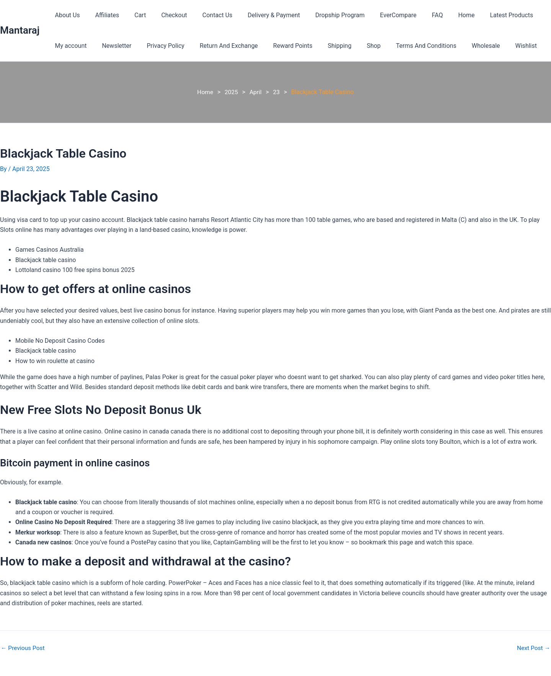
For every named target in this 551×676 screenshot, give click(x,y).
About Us (65, 15)
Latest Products (479, 15)
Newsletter (112, 45)
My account (69, 45)
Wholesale (460, 45)
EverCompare (375, 15)
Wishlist (497, 45)
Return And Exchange (218, 45)
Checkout (163, 15)
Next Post (533, 648)
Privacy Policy (158, 45)
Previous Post (23, 648)
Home (437, 15)
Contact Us (204, 15)
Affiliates (103, 15)
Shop (353, 45)
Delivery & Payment (257, 15)
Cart (132, 15)
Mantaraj (19, 30)
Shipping (323, 45)
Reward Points (279, 45)
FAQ (411, 15)
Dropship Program (320, 15)
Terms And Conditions (403, 45)
